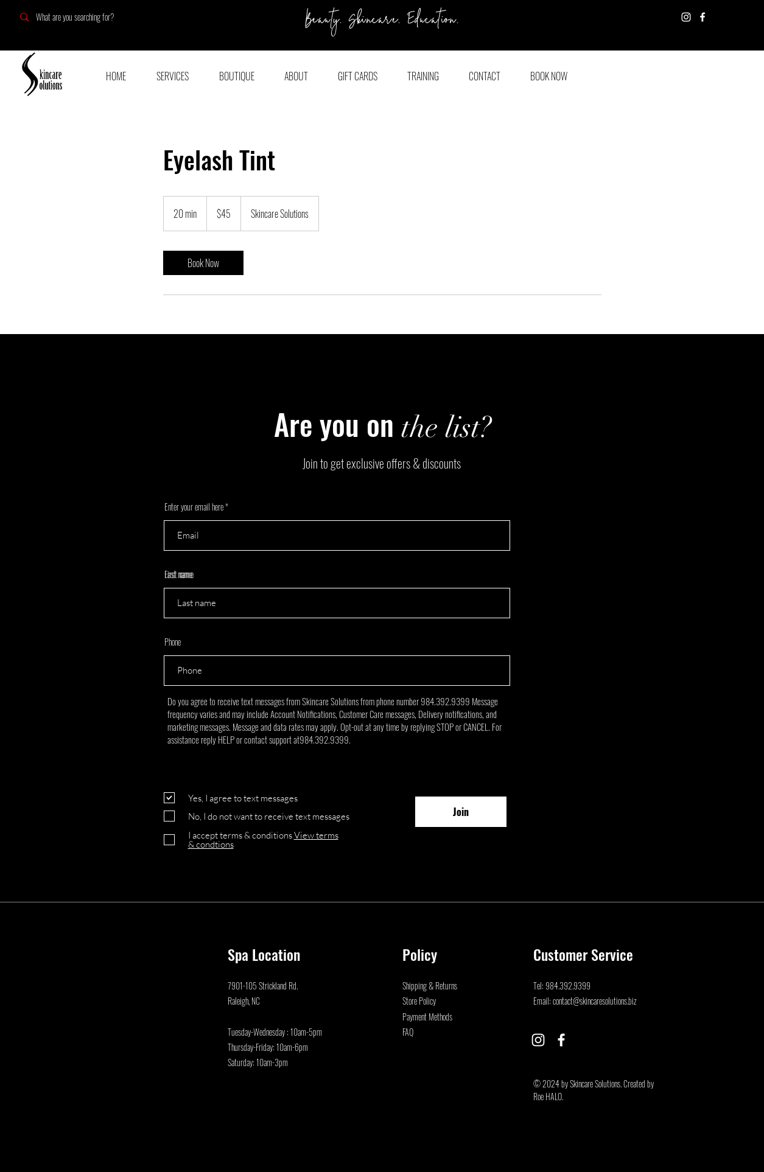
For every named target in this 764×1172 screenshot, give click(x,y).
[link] (203, 263)
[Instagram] (686, 17)
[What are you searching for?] (99, 16)
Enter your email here (193, 507)
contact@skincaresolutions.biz (595, 1000)
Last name (178, 574)
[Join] (460, 812)
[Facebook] (702, 17)
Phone (172, 642)
